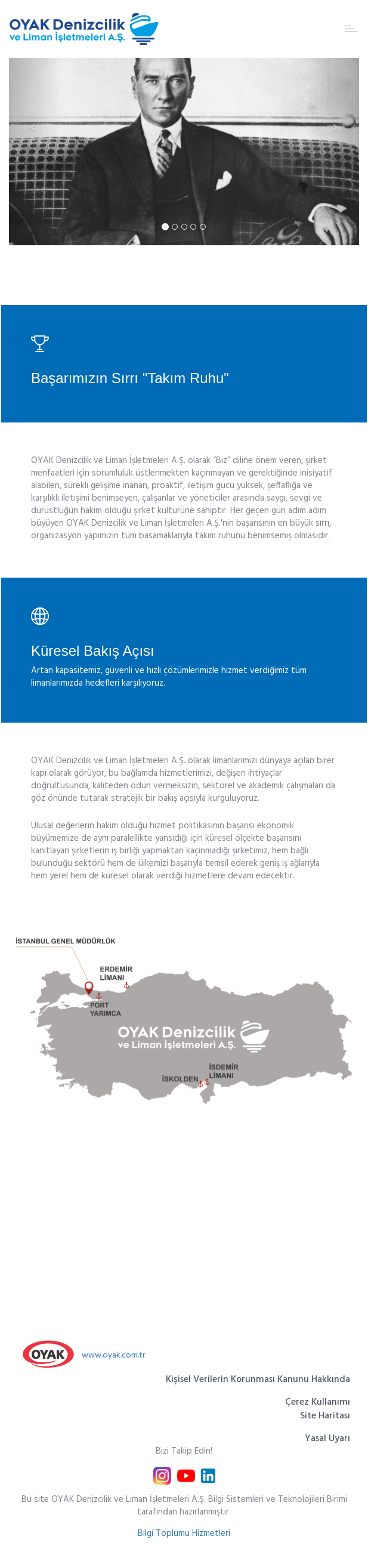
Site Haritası (325, 1416)
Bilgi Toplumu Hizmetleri (184, 1533)
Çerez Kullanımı (317, 1402)
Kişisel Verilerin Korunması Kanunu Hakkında (258, 1379)
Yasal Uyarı (327, 1438)
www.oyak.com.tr (113, 1355)
